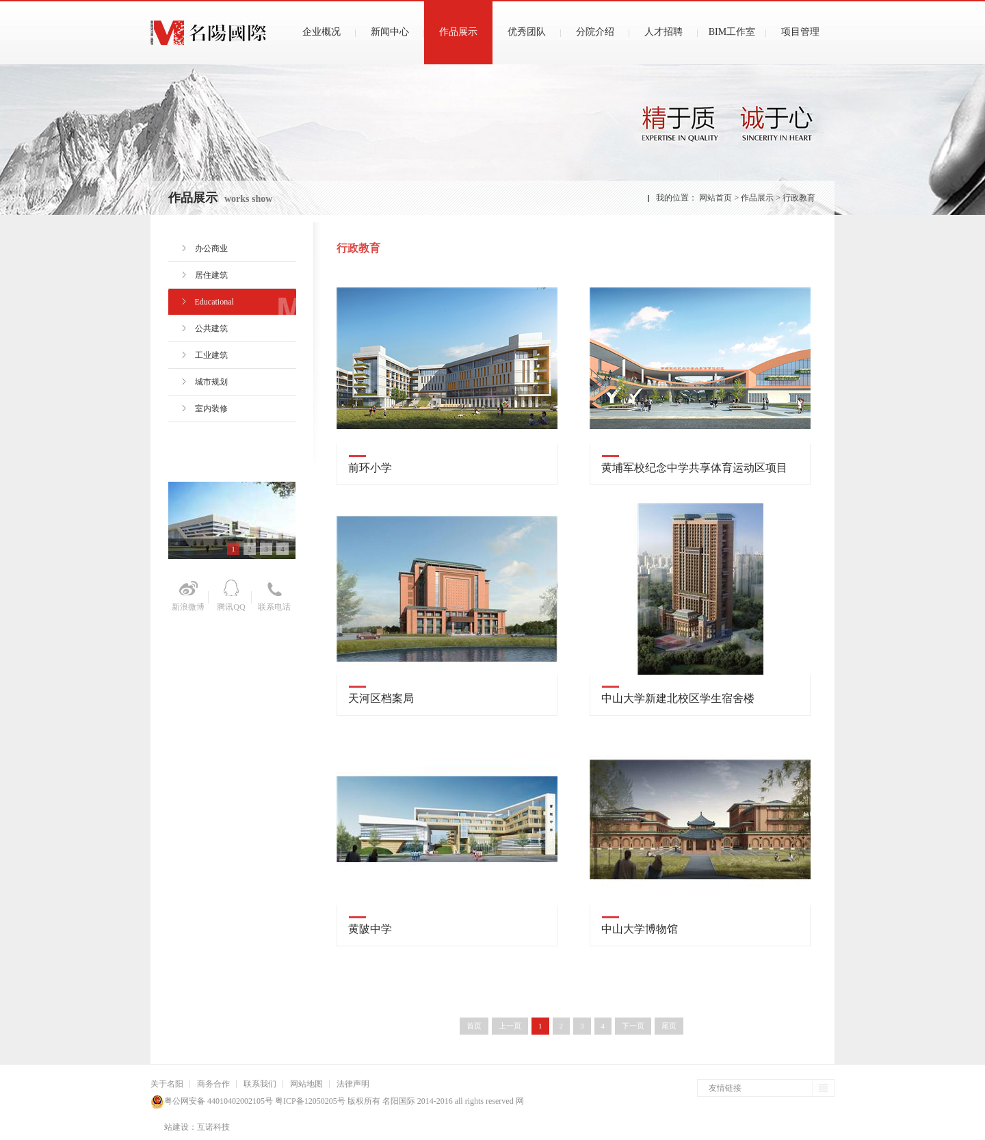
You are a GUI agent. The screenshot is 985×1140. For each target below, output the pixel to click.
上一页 (510, 1026)
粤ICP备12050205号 (309, 1101)
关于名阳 (166, 1084)
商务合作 (213, 1084)
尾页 (669, 1026)
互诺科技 (213, 1127)
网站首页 (715, 198)
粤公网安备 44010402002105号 (218, 1101)
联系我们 (260, 1084)
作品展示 (757, 198)
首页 (474, 1026)
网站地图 (306, 1084)
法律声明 (353, 1084)
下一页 (633, 1026)
